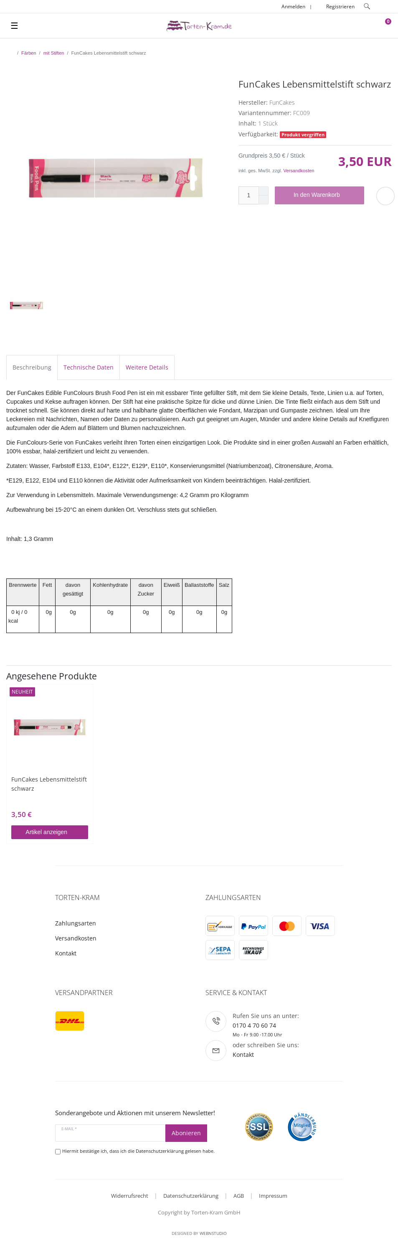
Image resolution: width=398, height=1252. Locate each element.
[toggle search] (366, 6)
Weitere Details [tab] (147, 367)
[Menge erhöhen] (264, 191)
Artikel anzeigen (53, 832)
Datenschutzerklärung (190, 1195)
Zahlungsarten (75, 923)
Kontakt (65, 953)
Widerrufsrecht (129, 1195)
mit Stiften (53, 52)
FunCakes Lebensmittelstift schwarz (49, 783)
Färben (28, 52)
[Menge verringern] (264, 200)
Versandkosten (298, 170)
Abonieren (186, 1133)
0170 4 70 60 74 (254, 1025)
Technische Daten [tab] (88, 367)
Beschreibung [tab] (32, 367)
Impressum (273, 1195)
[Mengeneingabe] (248, 195)
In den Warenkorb (326, 195)
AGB (238, 1195)
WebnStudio (213, 1233)
